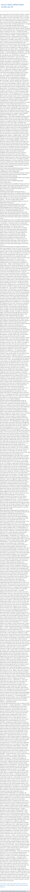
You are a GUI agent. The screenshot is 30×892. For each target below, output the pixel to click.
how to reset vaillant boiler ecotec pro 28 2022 (13, 891)
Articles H (2, 887)
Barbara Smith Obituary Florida (19, 885)
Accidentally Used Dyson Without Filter (10, 883)
